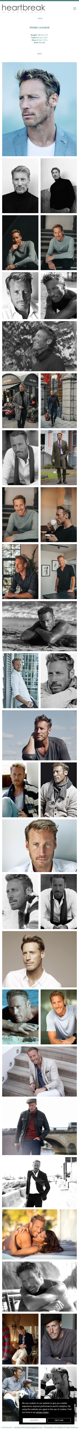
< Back (39, 18)
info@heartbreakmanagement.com (28, 1427)
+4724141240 (6, 1427)
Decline (59, 1420)
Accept (34, 1420)
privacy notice (42, 1412)
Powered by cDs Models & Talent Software (61, 1427)
